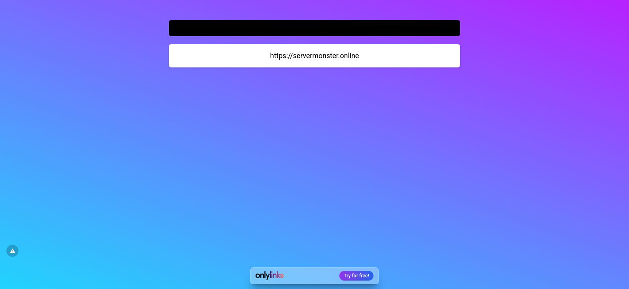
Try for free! (356, 276)
